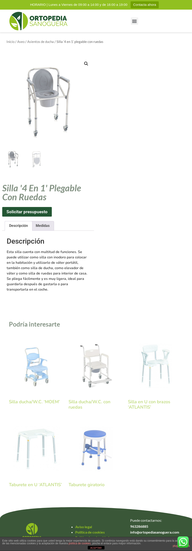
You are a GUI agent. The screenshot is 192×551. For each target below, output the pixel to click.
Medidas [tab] (43, 226)
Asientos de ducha (40, 42)
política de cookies (80, 543)
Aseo (21, 42)
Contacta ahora (144, 4)
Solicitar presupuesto (27, 211)
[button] (134, 21)
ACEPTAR (96, 548)
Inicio (10, 42)
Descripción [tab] (18, 226)
